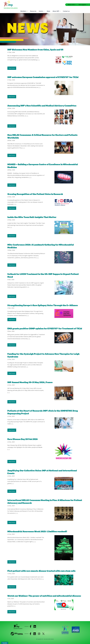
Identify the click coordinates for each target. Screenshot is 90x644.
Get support (83, 4)
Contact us (66, 11)
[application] (75, 4)
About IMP (56, 11)
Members (24, 11)
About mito (72, 4)
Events (41, 11)
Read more (12, 68)
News (48, 11)
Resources (33, 11)
